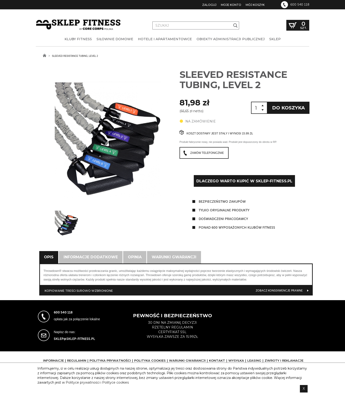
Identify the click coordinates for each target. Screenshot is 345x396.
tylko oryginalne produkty (224, 210)
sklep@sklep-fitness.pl (74, 339)
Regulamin (76, 360)
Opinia (135, 257)
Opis (49, 257)
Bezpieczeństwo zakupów (222, 202)
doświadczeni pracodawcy (223, 219)
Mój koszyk (255, 5)
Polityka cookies (150, 360)
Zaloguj (209, 5)
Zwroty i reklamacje (284, 360)
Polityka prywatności (110, 360)
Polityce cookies (115, 382)
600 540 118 (299, 4)
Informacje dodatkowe (91, 257)
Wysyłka (236, 360)
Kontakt (217, 360)
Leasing (254, 360)
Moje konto (231, 5)
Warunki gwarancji (174, 257)
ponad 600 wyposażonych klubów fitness (237, 228)
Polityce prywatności (83, 382)
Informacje (53, 360)
